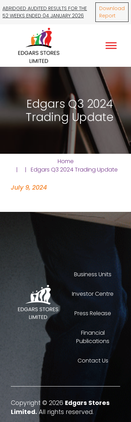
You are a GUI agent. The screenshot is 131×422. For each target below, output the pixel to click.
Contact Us (93, 361)
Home (66, 161)
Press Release (92, 313)
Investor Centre (93, 294)
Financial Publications (92, 337)
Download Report (112, 12)
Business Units (92, 274)
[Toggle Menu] (111, 45)
